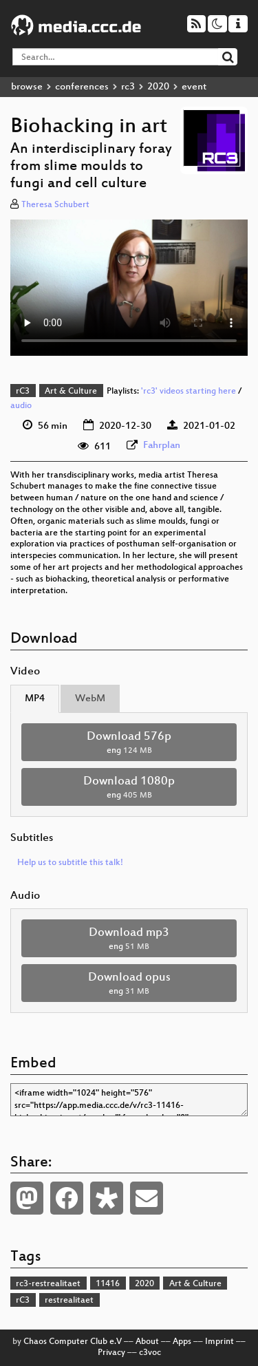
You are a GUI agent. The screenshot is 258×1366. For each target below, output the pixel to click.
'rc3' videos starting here (188, 391)
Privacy (111, 1353)
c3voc (150, 1353)
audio (21, 406)
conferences (82, 87)
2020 (158, 87)
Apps (182, 1342)
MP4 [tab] (35, 699)
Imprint (219, 1342)
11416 (108, 1284)
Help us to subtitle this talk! (70, 863)
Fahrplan (161, 445)
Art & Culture (71, 391)
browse (27, 87)
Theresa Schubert (55, 205)
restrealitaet (69, 1300)
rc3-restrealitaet (48, 1284)
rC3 (23, 391)
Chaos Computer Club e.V (72, 1342)
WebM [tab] (90, 699)
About (147, 1342)
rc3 (128, 87)
